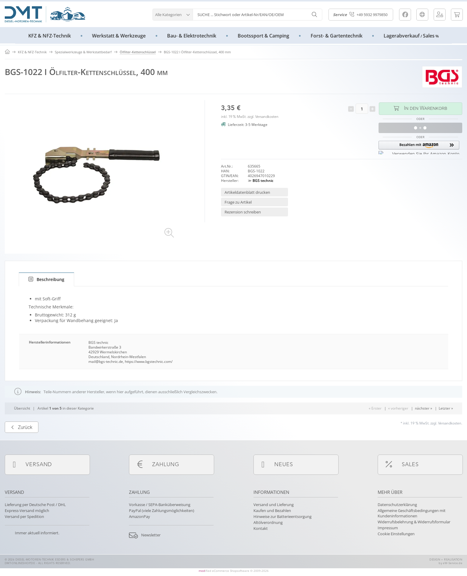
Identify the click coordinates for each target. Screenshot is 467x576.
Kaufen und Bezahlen (272, 510)
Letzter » (446, 427)
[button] (172, 14)
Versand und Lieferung (273, 504)
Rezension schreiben (243, 212)
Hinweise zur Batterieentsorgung (282, 516)
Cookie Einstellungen (396, 533)
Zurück (21, 446)
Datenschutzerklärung (397, 504)
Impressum (388, 527)
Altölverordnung (268, 522)
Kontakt (260, 528)
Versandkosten (266, 117)
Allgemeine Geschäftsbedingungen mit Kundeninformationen (412, 513)
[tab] (46, 279)
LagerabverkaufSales (411, 35)
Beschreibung (46, 279)
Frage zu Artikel (238, 202)
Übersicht (22, 427)
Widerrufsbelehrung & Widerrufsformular (414, 522)
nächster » (423, 427)
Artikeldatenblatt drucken (247, 192)
